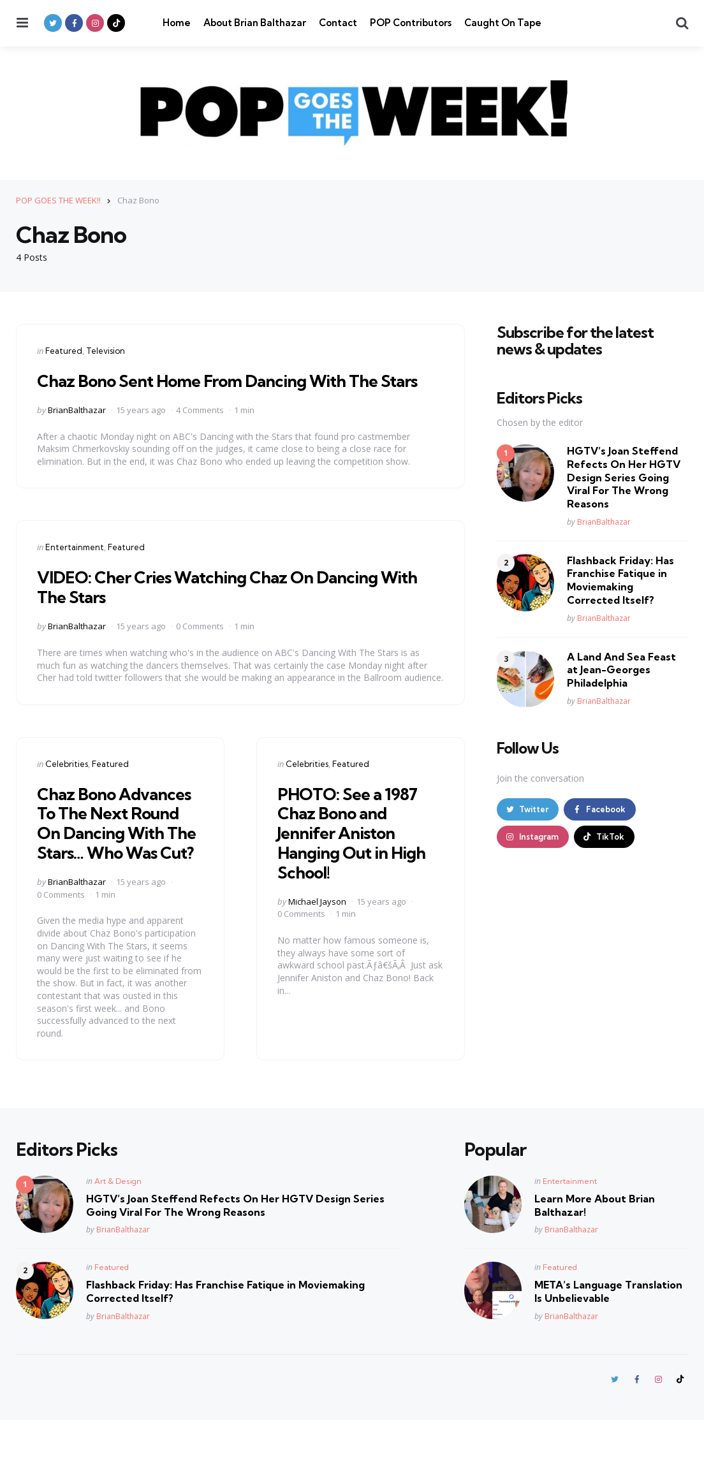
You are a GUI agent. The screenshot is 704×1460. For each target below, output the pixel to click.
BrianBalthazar (77, 429)
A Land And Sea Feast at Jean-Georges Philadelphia (621, 669)
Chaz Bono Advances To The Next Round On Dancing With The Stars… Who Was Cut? (120, 851)
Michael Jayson (317, 920)
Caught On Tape (502, 23)
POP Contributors (410, 23)
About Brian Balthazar (254, 23)
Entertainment (74, 567)
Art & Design (118, 1220)
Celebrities (66, 783)
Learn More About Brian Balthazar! (594, 1244)
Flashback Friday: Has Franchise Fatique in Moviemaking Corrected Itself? (620, 579)
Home (177, 23)
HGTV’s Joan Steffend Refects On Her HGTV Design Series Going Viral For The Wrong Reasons (623, 477)
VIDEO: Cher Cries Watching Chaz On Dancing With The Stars (220, 606)
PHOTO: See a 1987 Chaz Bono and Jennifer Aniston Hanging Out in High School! (358, 851)
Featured (63, 350)
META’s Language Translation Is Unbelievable (608, 1331)
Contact (338, 23)
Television (105, 350)
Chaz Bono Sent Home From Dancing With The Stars (221, 390)
